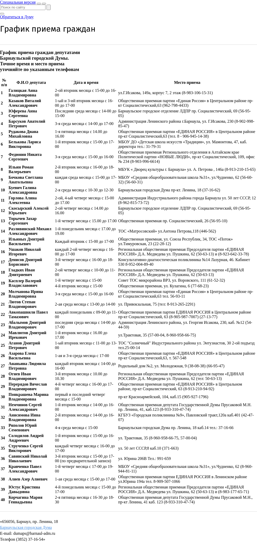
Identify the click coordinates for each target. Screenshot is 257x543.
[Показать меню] (44, 3)
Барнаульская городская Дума (26, 527)
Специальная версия (18, 2)
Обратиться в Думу (17, 17)
